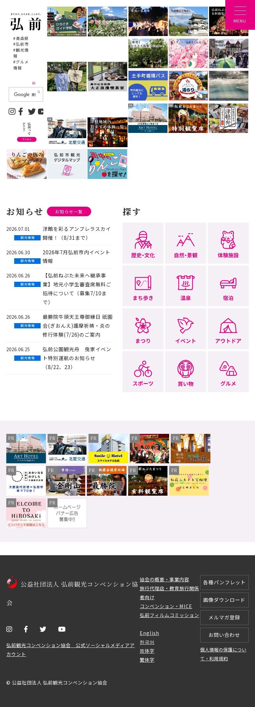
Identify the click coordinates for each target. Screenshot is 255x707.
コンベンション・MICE (166, 606)
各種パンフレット (224, 582)
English (149, 632)
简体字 (147, 650)
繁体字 (147, 659)
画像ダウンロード (224, 599)
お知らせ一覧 (69, 211)
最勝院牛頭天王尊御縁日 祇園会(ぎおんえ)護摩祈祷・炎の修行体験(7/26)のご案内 (78, 325)
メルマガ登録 (224, 617)
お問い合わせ (224, 634)
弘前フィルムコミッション (169, 614)
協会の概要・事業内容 (164, 579)
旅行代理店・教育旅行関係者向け (169, 593)
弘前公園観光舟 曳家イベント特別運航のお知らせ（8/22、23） (77, 358)
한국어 (147, 641)
